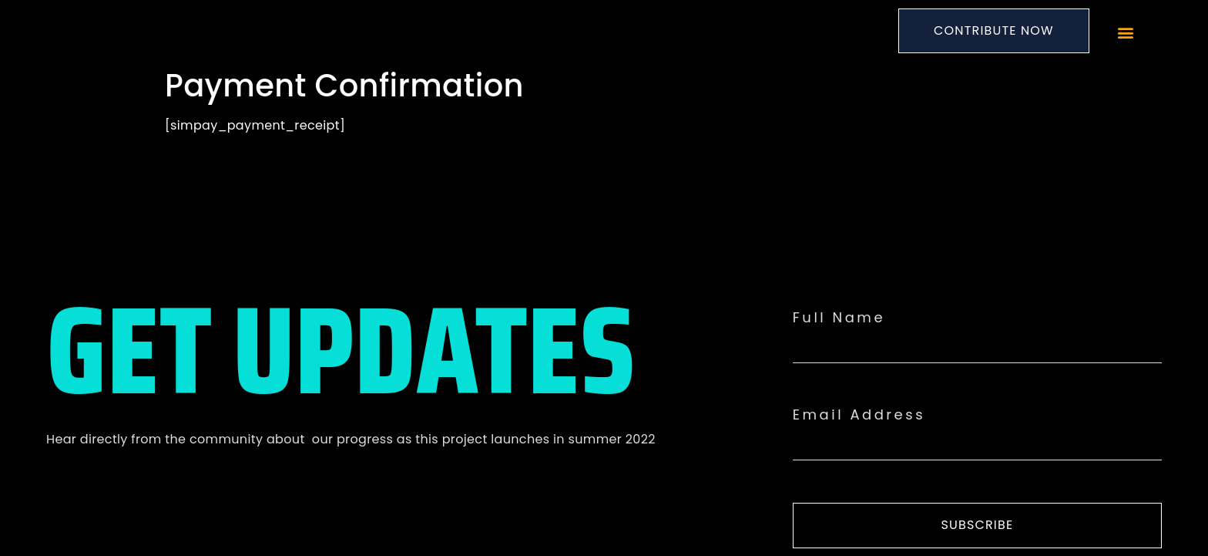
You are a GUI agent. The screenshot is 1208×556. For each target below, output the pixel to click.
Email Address (859, 415)
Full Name (839, 317)
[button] (1125, 32)
